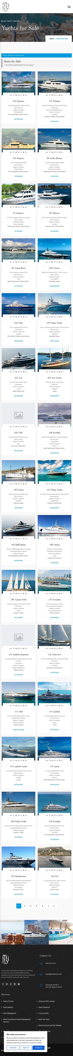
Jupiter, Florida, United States (54, 226)
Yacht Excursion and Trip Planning (49, 1025)
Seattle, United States (54, 503)
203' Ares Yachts (54, 378)
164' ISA (54, 876)
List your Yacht (43, 1013)
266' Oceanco (54, 268)
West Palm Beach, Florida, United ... (19, 281)
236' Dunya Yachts (54, 323)
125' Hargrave (18, 101)
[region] (25, 1041)
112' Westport (54, 101)
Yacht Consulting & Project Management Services (16, 1020)
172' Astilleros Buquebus (18, 655)
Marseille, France (54, 281)
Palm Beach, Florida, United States (55, 171)
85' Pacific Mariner (54, 158)
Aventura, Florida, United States (54, 116)
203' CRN (18, 433)
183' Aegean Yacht (18, 600)
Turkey (54, 391)
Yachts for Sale (8, 1001)
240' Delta (18, 323)
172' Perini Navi (54, 655)
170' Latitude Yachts (18, 767)
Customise (13, 1047)
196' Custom (18, 490)
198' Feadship (54, 433)
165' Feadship (54, 821)
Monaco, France (18, 889)
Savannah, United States (55, 667)
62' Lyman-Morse (19, 268)
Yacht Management (9, 1013)
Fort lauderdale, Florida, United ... (18, 555)
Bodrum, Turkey (18, 613)
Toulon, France (54, 889)
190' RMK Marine (18, 545)
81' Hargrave (18, 213)
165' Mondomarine (18, 876)
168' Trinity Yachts (18, 821)
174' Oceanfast (55, 600)
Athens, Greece (19, 725)
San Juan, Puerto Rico (18, 446)
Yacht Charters (8, 1007)
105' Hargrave (18, 158)
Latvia (54, 725)
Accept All (38, 1047)
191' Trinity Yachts (54, 490)
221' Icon (18, 378)
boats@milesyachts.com (54, 974)
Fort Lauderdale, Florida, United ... (18, 114)
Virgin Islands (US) (18, 391)
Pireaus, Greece (55, 613)
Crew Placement (44, 1007)
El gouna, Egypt (18, 503)
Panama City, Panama (54, 558)
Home (51, 38)
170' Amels (54, 767)
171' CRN (18, 712)
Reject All (26, 1047)
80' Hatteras (54, 213)
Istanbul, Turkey (19, 832)
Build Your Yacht (43, 1019)
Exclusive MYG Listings (46, 1001)
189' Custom (54, 545)
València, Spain (18, 670)
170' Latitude (54, 712)
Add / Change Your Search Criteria (13, 55)
